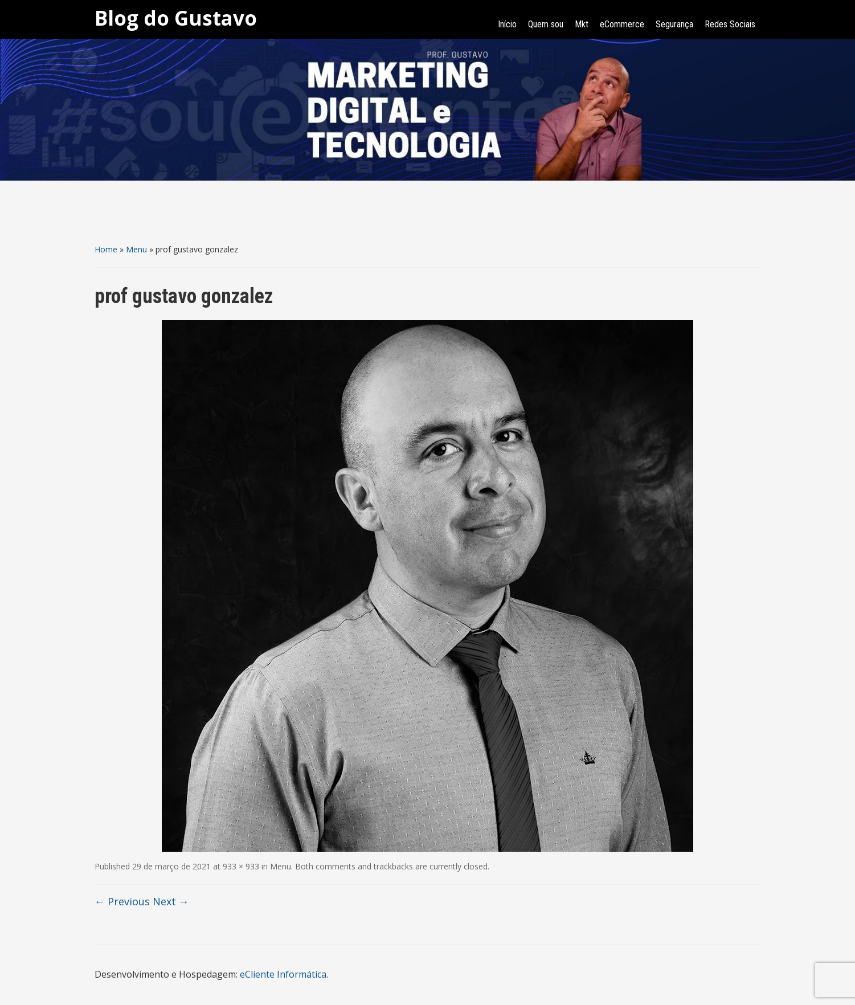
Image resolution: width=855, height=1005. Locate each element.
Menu (136, 249)
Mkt (581, 24)
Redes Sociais (730, 24)
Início (507, 24)
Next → (171, 901)
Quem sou (545, 24)
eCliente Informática (283, 974)
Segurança (674, 24)
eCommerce (622, 24)
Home (106, 249)
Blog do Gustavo (176, 18)
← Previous (122, 901)
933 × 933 (241, 866)
